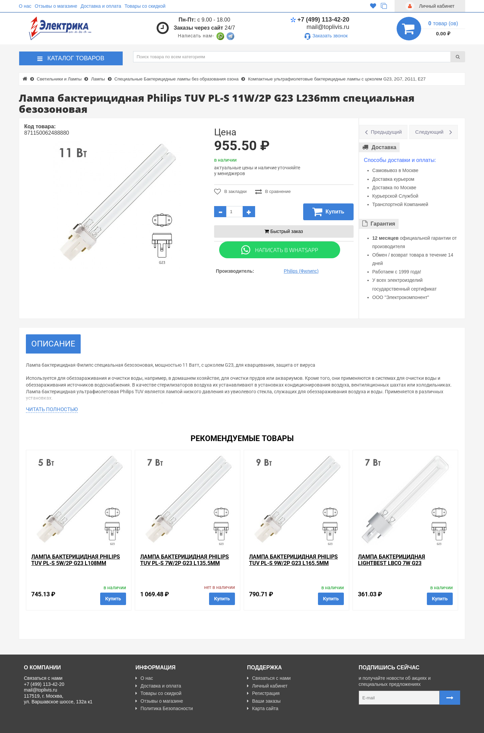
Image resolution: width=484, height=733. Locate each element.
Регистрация (263, 693)
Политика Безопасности (164, 708)
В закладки (230, 191)
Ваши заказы (264, 701)
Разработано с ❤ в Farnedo (86, 725)
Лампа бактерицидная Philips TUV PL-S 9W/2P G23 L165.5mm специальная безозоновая (293, 563)
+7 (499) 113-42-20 (320, 19)
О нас (25, 6)
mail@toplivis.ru (328, 27)
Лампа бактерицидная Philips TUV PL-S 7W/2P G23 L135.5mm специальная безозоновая (184, 563)
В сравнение (273, 191)
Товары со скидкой (145, 6)
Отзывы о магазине (56, 6)
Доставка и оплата (101, 6)
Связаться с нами (269, 678)
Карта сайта (262, 708)
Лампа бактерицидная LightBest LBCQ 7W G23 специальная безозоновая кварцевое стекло (397, 566)
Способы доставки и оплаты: (400, 160)
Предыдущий (386, 132)
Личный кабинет (267, 686)
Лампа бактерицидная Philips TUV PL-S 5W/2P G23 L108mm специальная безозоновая (75, 563)
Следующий (429, 132)
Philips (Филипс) (301, 271)
